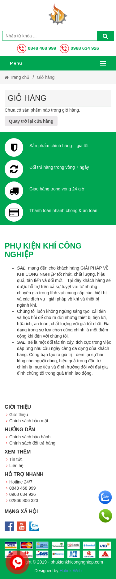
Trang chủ (17, 77)
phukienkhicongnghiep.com (76, 562)
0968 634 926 (79, 48)
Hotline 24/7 (20, 481)
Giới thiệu (18, 414)
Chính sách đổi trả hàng (32, 443)
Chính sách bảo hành (29, 436)
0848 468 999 (36, 48)
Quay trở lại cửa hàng (31, 121)
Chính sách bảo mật (28, 420)
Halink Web (71, 570)
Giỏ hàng (45, 77)
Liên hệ (16, 465)
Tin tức (16, 459)
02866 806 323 (23, 500)
